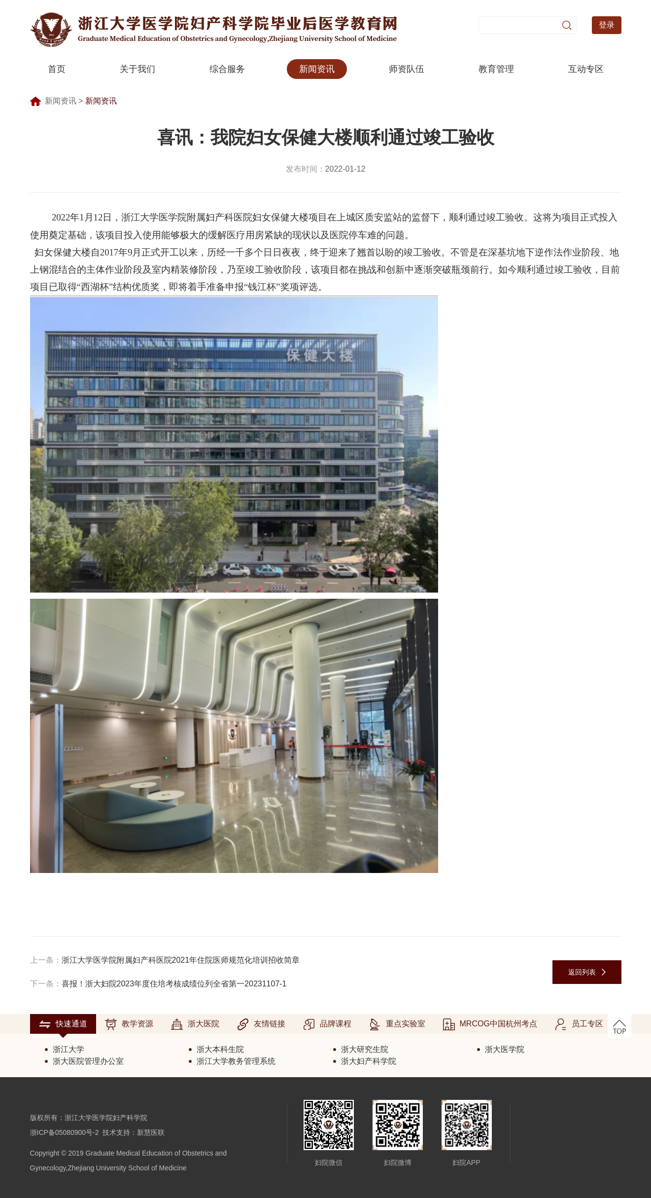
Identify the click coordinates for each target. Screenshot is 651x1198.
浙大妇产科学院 (368, 1061)
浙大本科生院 (220, 1049)
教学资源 (129, 1024)
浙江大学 (68, 1049)
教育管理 (496, 69)
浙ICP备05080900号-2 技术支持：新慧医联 (97, 1132)
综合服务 (227, 69)
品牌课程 (327, 1024)
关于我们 (137, 69)
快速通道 (63, 1024)
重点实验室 (397, 1024)
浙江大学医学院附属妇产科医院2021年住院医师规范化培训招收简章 (181, 960)
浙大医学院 (504, 1049)
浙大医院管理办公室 (88, 1061)
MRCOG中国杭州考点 (490, 1024)
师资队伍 (406, 69)
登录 (607, 25)
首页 (57, 69)
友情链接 (261, 1024)
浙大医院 (195, 1024)
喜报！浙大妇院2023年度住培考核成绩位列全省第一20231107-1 (174, 984)
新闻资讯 (317, 69)
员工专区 (579, 1024)
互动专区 (586, 69)
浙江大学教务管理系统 (236, 1061)
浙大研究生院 (364, 1049)
